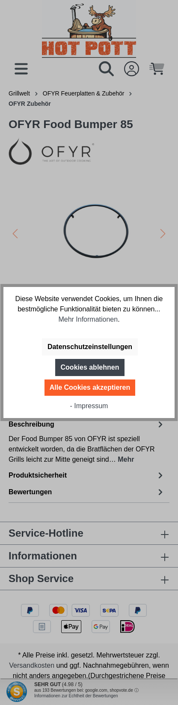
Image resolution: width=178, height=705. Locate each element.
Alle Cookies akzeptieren (90, 387)
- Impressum (89, 405)
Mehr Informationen (88, 319)
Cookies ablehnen (90, 367)
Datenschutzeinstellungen (89, 346)
